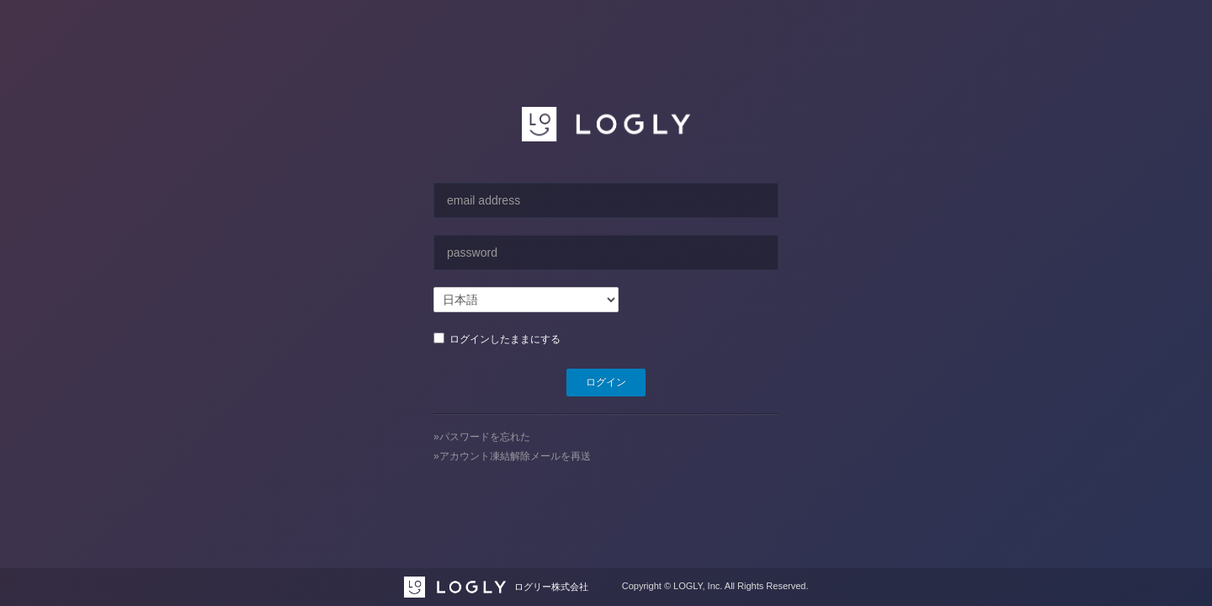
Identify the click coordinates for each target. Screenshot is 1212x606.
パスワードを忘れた (484, 437)
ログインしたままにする (502, 338)
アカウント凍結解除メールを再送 (515, 456)
